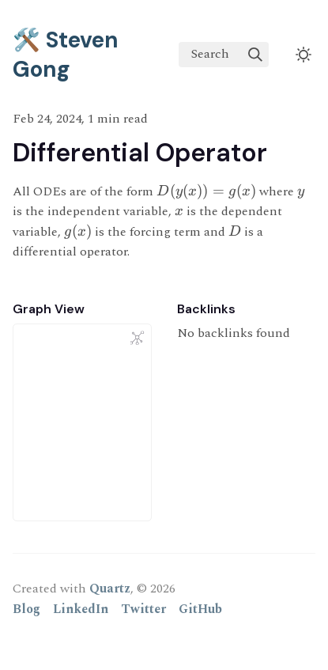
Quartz (109, 588)
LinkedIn (80, 609)
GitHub (200, 609)
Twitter (143, 609)
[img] (255, 54)
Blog (26, 609)
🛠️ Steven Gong (66, 54)
